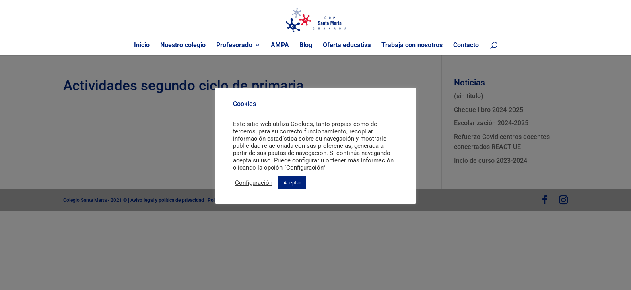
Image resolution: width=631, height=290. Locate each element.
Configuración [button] (253, 182)
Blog (305, 45)
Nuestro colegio (183, 45)
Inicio (142, 45)
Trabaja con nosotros (412, 45)
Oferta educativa (347, 45)
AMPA (280, 45)
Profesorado (234, 45)
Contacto (466, 45)
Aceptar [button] (292, 183)
